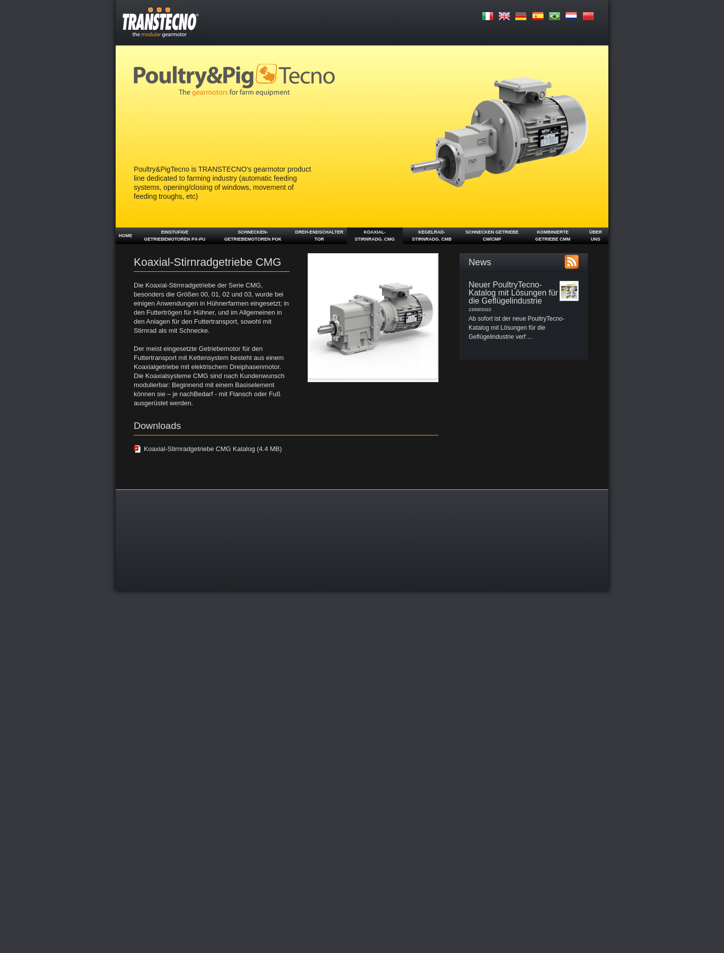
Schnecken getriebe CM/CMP (492, 236)
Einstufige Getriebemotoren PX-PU (175, 236)
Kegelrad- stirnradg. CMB (431, 236)
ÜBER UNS (595, 236)
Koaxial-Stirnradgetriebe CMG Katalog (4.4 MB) (213, 449)
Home (125, 235)
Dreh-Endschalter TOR (319, 236)
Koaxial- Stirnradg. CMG (375, 236)
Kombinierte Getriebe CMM (552, 236)
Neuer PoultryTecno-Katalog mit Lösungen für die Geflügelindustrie (513, 292)
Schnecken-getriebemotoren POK (253, 236)
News (480, 262)
